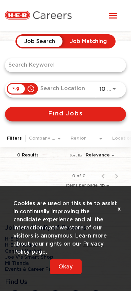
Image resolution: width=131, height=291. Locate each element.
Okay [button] (65, 266)
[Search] (65, 114)
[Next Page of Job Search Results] (116, 176)
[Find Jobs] (65, 114)
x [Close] (119, 209)
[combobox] (62, 65)
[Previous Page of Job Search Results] (103, 176)
